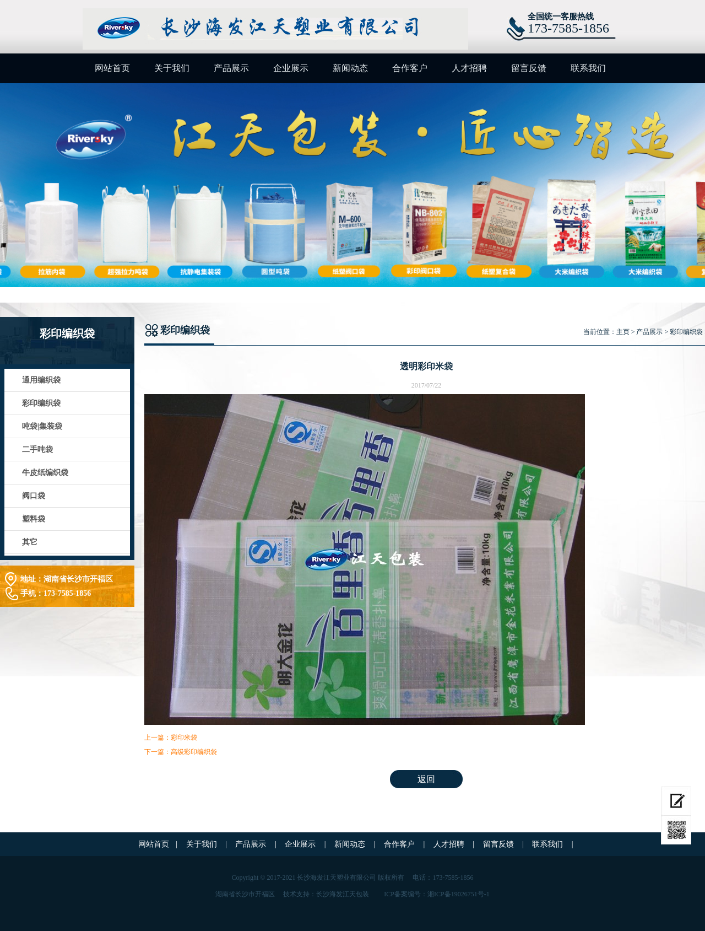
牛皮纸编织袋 (45, 473)
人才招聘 (469, 68)
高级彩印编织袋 (194, 752)
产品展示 (231, 68)
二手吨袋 (37, 449)
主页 (623, 332)
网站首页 (112, 68)
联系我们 (588, 68)
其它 (29, 542)
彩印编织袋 (41, 403)
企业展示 (290, 68)
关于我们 (171, 68)
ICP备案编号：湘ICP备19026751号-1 (436, 894)
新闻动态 (350, 68)
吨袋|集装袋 (42, 426)
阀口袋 (33, 496)
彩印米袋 (184, 737)
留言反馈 (528, 68)
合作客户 (409, 68)
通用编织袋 (41, 380)
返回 (426, 779)
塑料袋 (33, 519)
